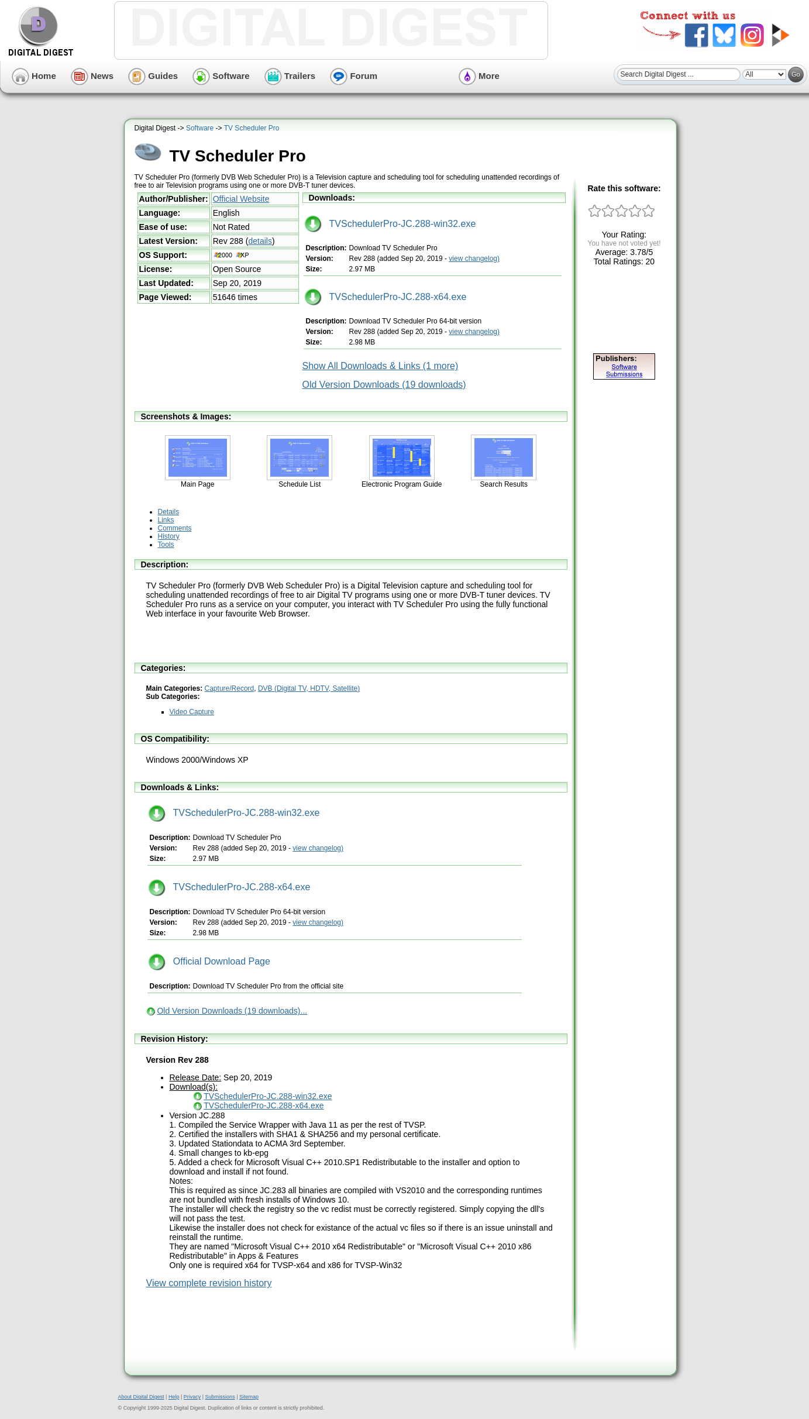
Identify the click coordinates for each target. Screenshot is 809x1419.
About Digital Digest (141, 1397)
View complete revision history (209, 1283)
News (92, 76)
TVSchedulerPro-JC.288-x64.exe (385, 297)
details (259, 241)
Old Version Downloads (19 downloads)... (232, 1010)
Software (221, 76)
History (169, 536)
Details (169, 512)
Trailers (290, 76)
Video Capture (192, 712)
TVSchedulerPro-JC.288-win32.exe (390, 224)
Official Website (241, 199)
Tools (166, 544)
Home (34, 76)
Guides (153, 76)
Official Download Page (209, 961)
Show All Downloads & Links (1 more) (380, 366)
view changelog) (474, 258)
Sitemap (249, 1397)
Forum (353, 76)
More (479, 76)
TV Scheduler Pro (252, 128)
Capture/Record (229, 688)
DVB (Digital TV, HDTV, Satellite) (309, 688)
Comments (175, 528)
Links (166, 520)
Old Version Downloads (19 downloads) (384, 385)
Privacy (192, 1397)
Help (174, 1397)
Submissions (220, 1397)
